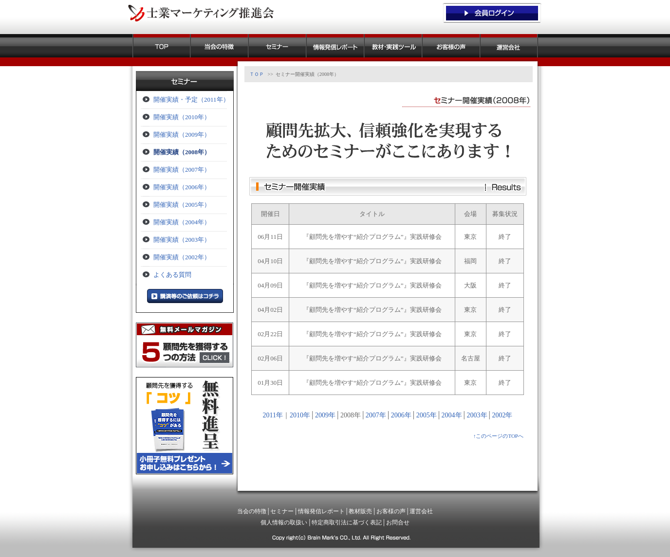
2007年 (376, 415)
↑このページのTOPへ (498, 436)
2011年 (273, 415)
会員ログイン (492, 12)
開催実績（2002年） (181, 257)
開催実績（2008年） (181, 152)
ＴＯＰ (161, 45)
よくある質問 (172, 274)
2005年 (426, 415)
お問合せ (397, 522)
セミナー (277, 45)
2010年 (300, 415)
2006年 (401, 415)
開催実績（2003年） (181, 239)
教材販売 (393, 45)
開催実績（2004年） (181, 222)
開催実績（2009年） (181, 134)
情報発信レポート (335, 45)
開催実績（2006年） (181, 187)
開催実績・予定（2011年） (191, 99)
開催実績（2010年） (181, 117)
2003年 (477, 415)
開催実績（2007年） (181, 169)
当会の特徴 (219, 45)
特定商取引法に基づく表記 (347, 522)
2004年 (452, 415)
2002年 (502, 415)
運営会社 (509, 45)
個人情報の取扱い (284, 522)
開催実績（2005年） (181, 204)
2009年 (325, 415)
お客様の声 (451, 45)
